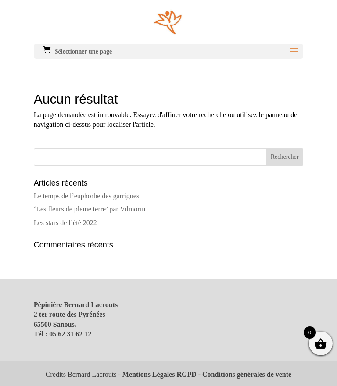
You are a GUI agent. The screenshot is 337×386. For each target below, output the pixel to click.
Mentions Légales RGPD (159, 374)
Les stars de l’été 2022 (65, 222)
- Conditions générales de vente (244, 374)
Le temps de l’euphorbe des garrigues (86, 196)
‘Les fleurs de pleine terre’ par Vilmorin (89, 209)
